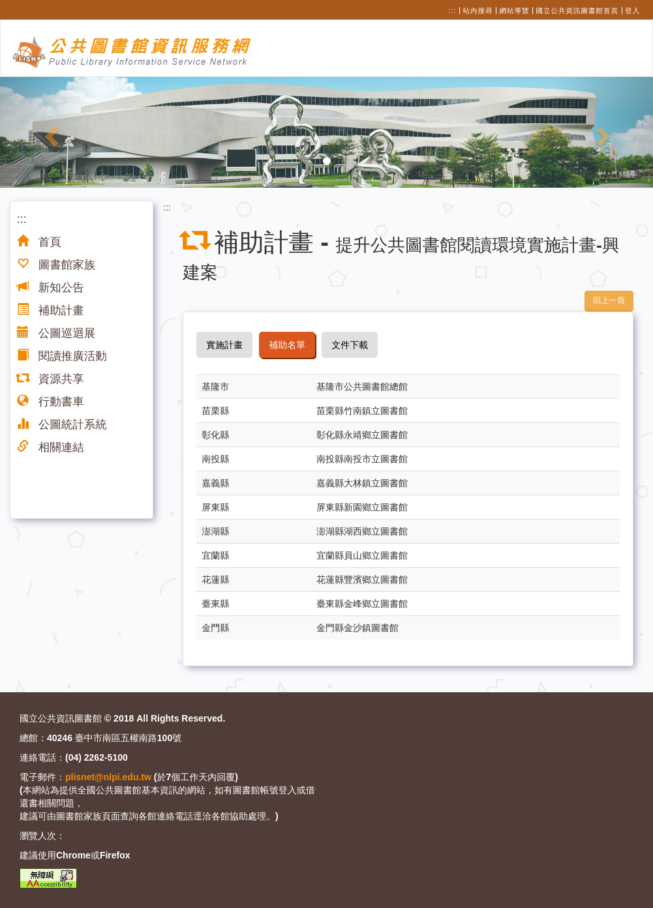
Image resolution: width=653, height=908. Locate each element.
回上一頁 (609, 300)
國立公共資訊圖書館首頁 (577, 10)
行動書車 (50, 401)
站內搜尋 (478, 10)
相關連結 (50, 447)
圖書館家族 (56, 264)
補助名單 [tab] (287, 345)
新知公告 (50, 287)
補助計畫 (50, 310)
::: (453, 10)
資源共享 (50, 378)
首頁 (39, 241)
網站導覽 (515, 10)
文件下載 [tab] (349, 345)
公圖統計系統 (62, 424)
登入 (632, 10)
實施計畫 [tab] (224, 345)
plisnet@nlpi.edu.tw (108, 777)
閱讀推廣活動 (62, 355)
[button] (49, 132)
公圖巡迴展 (56, 333)
